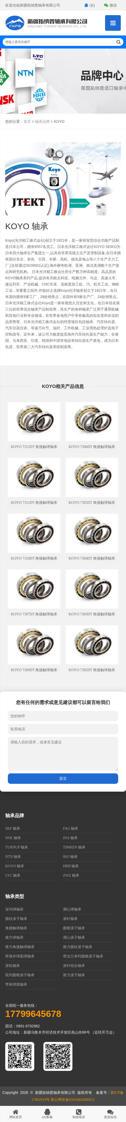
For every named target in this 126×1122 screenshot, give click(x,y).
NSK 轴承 (13, 838)
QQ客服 (47, 1114)
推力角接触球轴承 (20, 947)
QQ (89, 5)
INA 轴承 (70, 838)
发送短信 (110, 1114)
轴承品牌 (42, 122)
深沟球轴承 (14, 909)
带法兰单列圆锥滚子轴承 (83, 956)
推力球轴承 (14, 937)
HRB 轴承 (71, 866)
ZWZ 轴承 (71, 875)
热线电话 (79, 1114)
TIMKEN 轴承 (74, 847)
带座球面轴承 (16, 984)
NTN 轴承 (13, 857)
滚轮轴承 (12, 966)
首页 (27, 122)
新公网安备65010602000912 (73, 1100)
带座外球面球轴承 (20, 956)
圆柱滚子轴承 (16, 919)
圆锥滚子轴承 (74, 928)
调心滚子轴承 (74, 937)
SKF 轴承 (12, 828)
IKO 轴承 (70, 857)
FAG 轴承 (70, 828)
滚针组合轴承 (74, 966)
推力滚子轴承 (74, 975)
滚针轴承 (70, 919)
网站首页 (16, 1114)
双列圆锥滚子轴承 (20, 975)
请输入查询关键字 (63, 42)
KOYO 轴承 (14, 866)
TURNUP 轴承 (16, 847)
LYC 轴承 (12, 875)
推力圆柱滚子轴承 (77, 947)
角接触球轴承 (16, 928)
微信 (110, 5)
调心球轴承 (72, 909)
